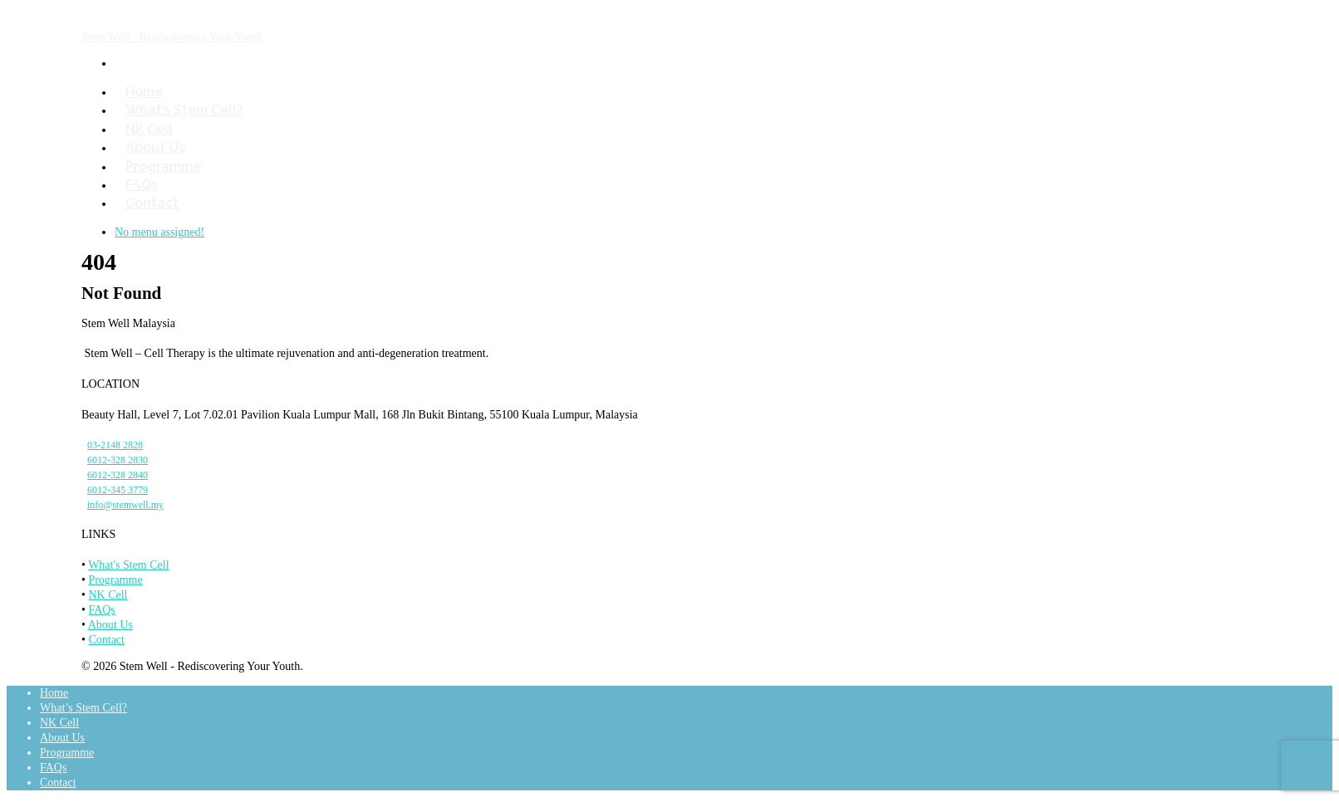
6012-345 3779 (117, 490)
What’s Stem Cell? (184, 110)
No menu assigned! (159, 232)
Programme (115, 580)
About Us (110, 625)
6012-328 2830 (117, 460)
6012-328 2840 (117, 475)
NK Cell (107, 595)
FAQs (101, 610)
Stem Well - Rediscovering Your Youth (171, 37)
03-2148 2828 (115, 445)
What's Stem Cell (128, 565)
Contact (152, 203)
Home (54, 693)
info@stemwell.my (125, 505)
